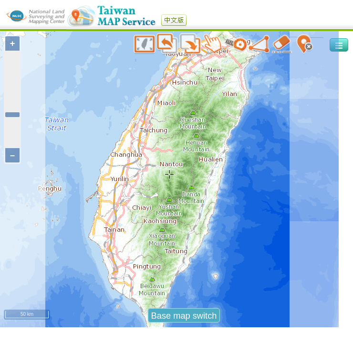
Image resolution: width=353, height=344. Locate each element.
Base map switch (184, 316)
